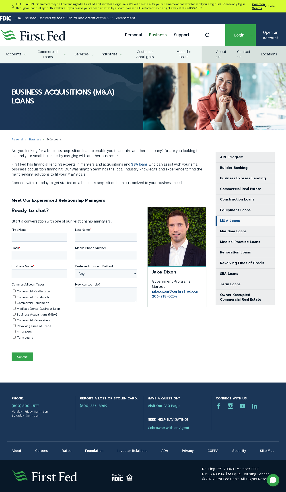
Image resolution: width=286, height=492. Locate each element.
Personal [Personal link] (133, 34)
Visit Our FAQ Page (164, 405)
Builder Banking (234, 167)
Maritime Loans (233, 231)
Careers (41, 451)
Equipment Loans (235, 210)
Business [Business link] (158, 34)
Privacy (188, 451)
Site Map (267, 451)
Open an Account (271, 35)
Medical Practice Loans (240, 241)
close (271, 6)
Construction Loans (237, 199)
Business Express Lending (243, 178)
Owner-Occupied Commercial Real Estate (240, 297)
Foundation (94, 451)
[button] (240, 35)
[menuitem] (14, 54)
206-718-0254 (164, 296)
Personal (17, 139)
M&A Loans (230, 220)
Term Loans (230, 284)
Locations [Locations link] (269, 54)
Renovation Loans (235, 252)
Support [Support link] (181, 34)
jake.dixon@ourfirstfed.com (175, 291)
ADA (164, 451)
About (16, 451)
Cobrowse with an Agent (168, 427)
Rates (66, 451)
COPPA (213, 451)
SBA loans (139, 164)
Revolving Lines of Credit (242, 263)
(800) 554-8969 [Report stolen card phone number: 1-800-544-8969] (93, 405)
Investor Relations (132, 451)
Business (35, 139)
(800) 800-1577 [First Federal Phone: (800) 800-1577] (25, 405)
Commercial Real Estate (240, 188)
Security (239, 451)
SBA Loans (229, 273)
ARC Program (231, 157)
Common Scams (258, 6)
